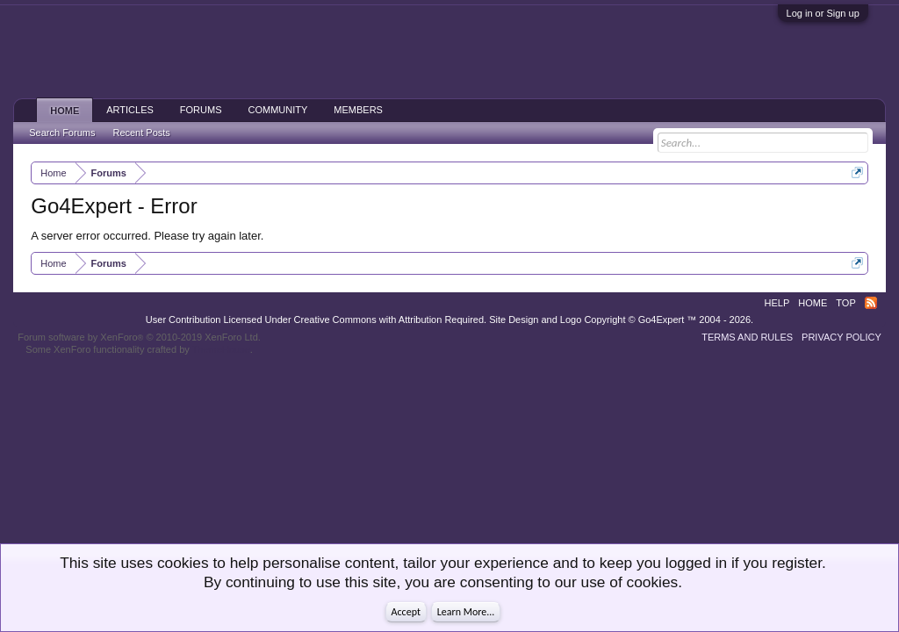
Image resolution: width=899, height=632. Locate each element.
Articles (130, 109)
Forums (201, 109)
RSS (871, 303)
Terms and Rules (747, 337)
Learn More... (466, 612)
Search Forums (62, 132)
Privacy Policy (841, 337)
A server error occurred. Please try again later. (147, 235)
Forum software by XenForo (139, 337)
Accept (406, 612)
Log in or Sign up (823, 13)
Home (64, 110)
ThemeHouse (221, 349)
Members (358, 109)
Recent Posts (140, 132)
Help (777, 303)
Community (278, 109)
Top (845, 303)
